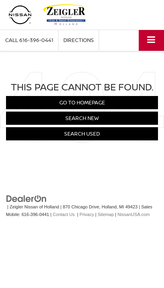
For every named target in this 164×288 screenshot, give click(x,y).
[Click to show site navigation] (151, 40)
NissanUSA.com (133, 214)
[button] (29, 40)
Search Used (82, 133)
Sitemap (106, 214)
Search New (82, 118)
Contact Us (64, 214)
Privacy (86, 214)
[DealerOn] (26, 199)
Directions (78, 40)
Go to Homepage (82, 102)
